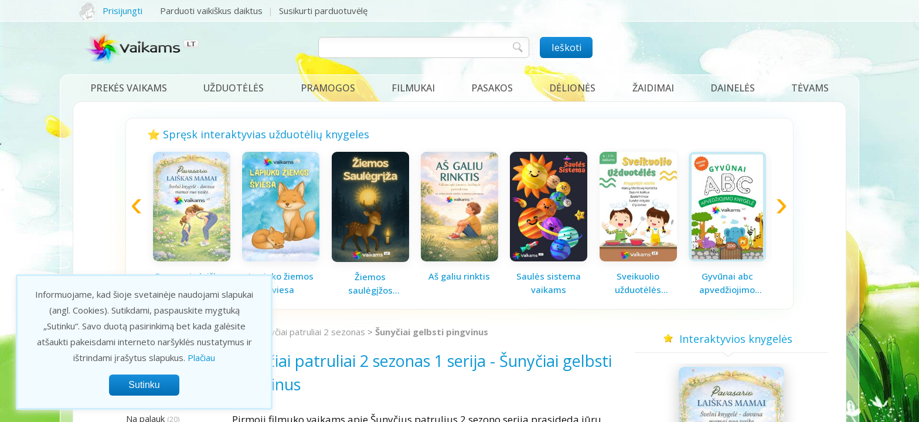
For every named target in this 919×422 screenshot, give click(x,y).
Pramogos (328, 87)
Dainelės (732, 87)
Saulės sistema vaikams (548, 282)
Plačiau (201, 357)
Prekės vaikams (128, 87)
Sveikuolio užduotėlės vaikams (638, 283)
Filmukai (413, 87)
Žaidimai (653, 87)
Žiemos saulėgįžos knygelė (370, 284)
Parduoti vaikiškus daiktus (211, 10)
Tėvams (810, 87)
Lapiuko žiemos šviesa (281, 282)
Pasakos (492, 87)
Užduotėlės (233, 87)
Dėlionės (572, 87)
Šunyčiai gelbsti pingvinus (431, 332)
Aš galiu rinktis (459, 276)
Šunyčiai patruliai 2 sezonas (310, 332)
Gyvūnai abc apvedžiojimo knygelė (727, 283)
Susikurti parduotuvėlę (323, 10)
